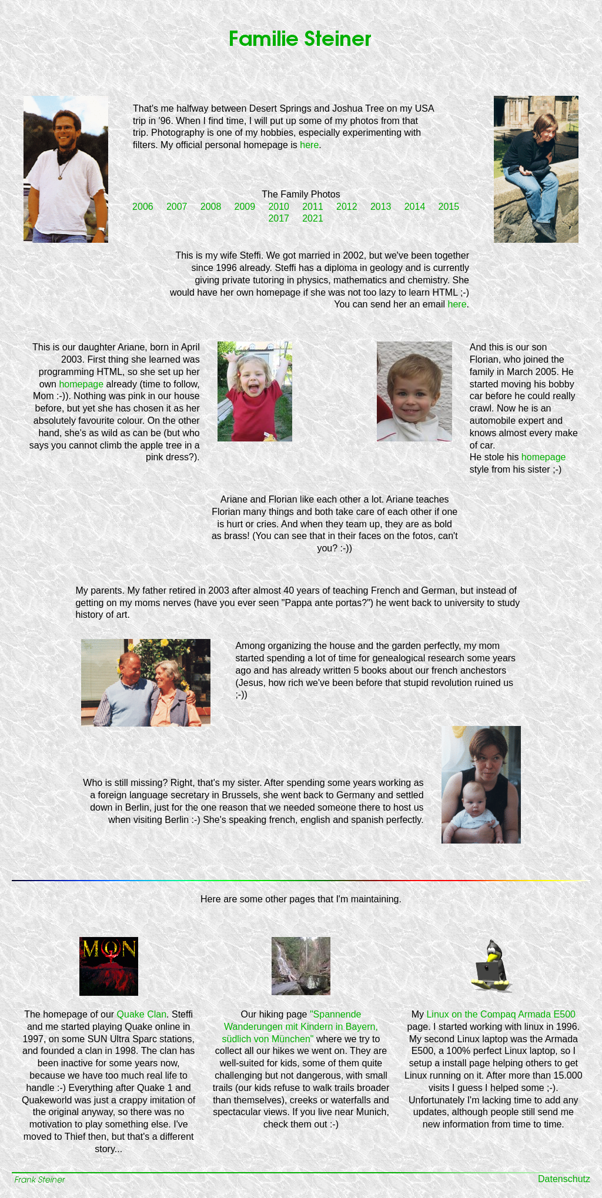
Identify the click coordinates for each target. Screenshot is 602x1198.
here (309, 145)
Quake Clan (142, 1014)
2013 (381, 207)
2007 (177, 207)
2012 (346, 207)
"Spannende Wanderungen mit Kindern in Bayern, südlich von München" (300, 1026)
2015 (449, 207)
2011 (312, 207)
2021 (312, 218)
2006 (142, 207)
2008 (211, 207)
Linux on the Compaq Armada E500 (501, 1014)
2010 (278, 207)
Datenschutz (564, 1179)
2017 (278, 218)
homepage (81, 384)
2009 (245, 207)
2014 (415, 207)
